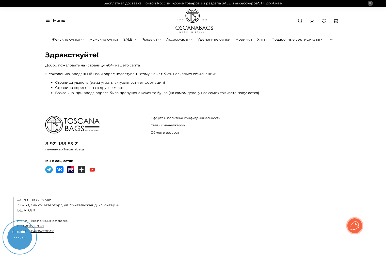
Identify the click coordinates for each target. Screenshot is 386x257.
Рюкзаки (151, 39)
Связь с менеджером (168, 125)
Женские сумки (68, 39)
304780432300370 (42, 231)
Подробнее (271, 3)
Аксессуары (179, 39)
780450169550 (34, 226)
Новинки (244, 39)
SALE (129, 39)
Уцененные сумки (213, 39)
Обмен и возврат (165, 132)
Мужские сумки (103, 39)
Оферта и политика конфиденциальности (186, 118)
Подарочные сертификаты (298, 39)
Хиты (261, 39)
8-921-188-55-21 (62, 143)
